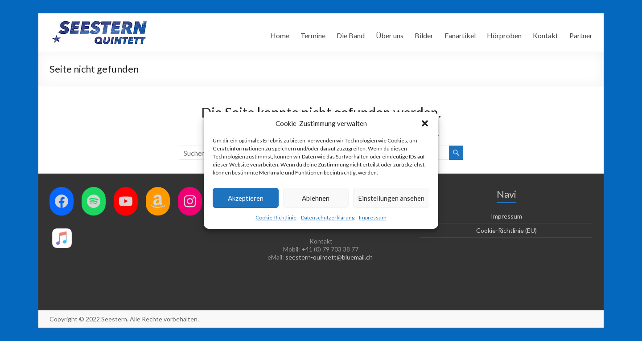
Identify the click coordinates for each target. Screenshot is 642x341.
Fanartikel (460, 35)
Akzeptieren (245, 198)
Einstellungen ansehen (391, 198)
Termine (312, 35)
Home (279, 35)
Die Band (351, 35)
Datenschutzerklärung (327, 217)
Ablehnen (315, 198)
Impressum (373, 217)
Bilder (424, 35)
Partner (581, 35)
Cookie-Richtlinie (275, 217)
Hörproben (504, 35)
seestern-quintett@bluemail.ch (329, 257)
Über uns (389, 35)
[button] (424, 123)
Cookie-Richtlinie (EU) (506, 230)
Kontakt (545, 35)
